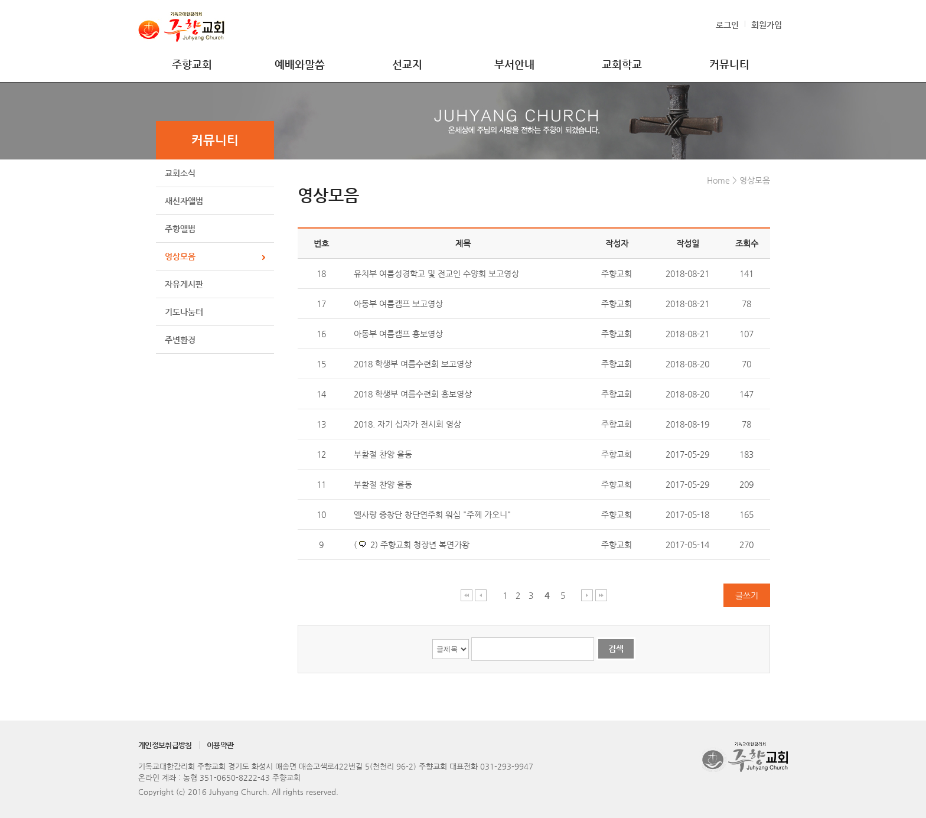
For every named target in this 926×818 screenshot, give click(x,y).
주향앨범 (180, 228)
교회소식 (180, 173)
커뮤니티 (729, 64)
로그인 (727, 25)
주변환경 (180, 339)
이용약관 (220, 745)
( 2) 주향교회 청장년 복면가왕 (411, 544)
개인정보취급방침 (165, 745)
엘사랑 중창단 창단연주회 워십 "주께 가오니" (432, 514)
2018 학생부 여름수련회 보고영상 (413, 364)
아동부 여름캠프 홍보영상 (398, 333)
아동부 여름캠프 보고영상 (398, 303)
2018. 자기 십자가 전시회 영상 (407, 424)
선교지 (407, 64)
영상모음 (180, 256)
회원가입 (766, 25)
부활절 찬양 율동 (383, 454)
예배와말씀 (300, 64)
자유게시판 (184, 284)
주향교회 (192, 64)
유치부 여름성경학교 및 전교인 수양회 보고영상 (436, 273)
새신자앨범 (184, 201)
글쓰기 (746, 595)
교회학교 (622, 64)
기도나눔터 (184, 312)
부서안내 (514, 64)
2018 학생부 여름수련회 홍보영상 (413, 394)
